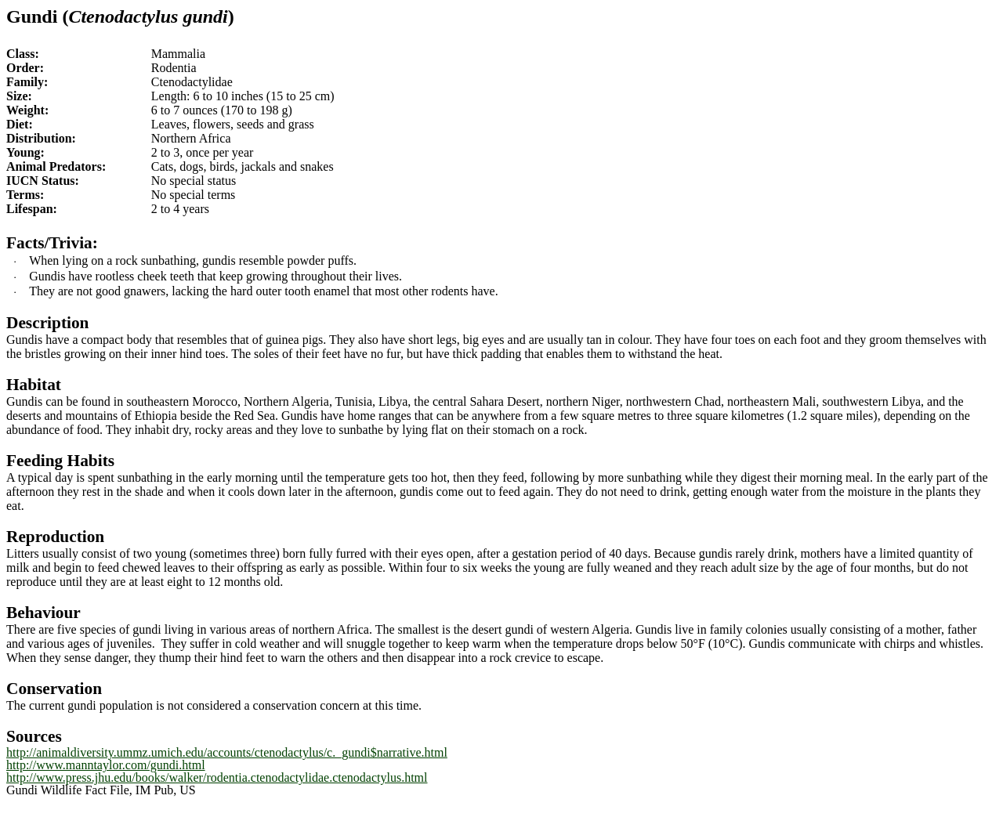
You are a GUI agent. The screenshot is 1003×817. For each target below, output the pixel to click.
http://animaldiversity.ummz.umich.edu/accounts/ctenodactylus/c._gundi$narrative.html (226, 752)
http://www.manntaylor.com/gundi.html (105, 765)
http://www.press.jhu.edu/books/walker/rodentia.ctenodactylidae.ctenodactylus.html (217, 777)
